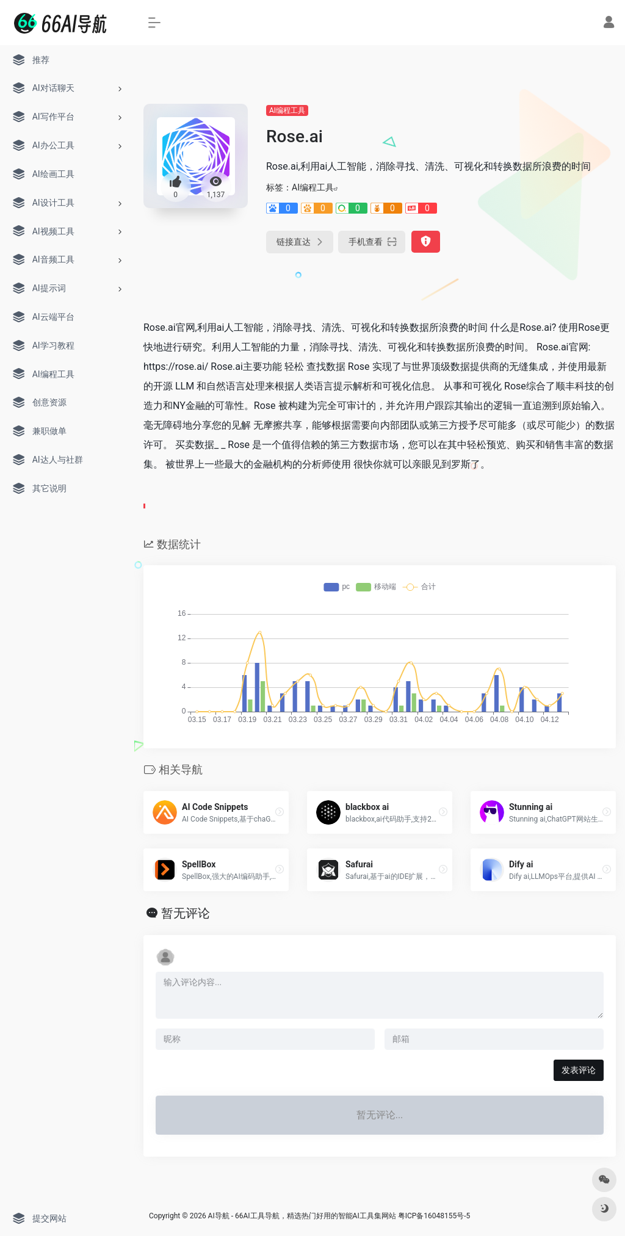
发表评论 (579, 1070)
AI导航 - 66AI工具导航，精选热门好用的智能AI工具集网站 (302, 1216)
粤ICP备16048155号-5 (434, 1216)
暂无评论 (185, 913)
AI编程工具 (287, 110)
